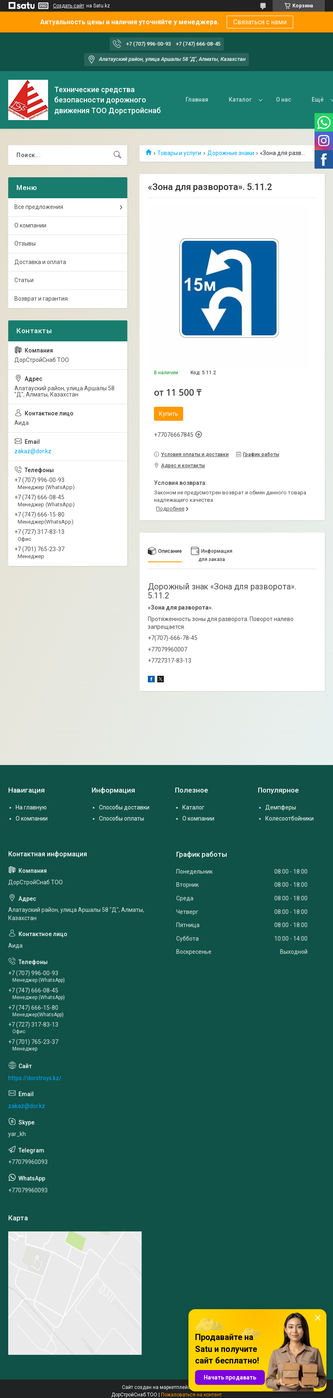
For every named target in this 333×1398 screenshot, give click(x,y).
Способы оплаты (121, 818)
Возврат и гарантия (41, 298)
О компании (30, 225)
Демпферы (280, 807)
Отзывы (25, 243)
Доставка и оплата (40, 262)
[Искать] (117, 155)
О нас (283, 99)
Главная (197, 99)
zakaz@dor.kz (32, 451)
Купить (168, 413)
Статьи (24, 280)
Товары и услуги (179, 153)
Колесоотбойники (289, 818)
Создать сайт (68, 6)
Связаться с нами (260, 22)
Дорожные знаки (230, 153)
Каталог (240, 99)
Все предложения (38, 207)
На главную (31, 807)
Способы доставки (124, 807)
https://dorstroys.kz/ (35, 1078)
